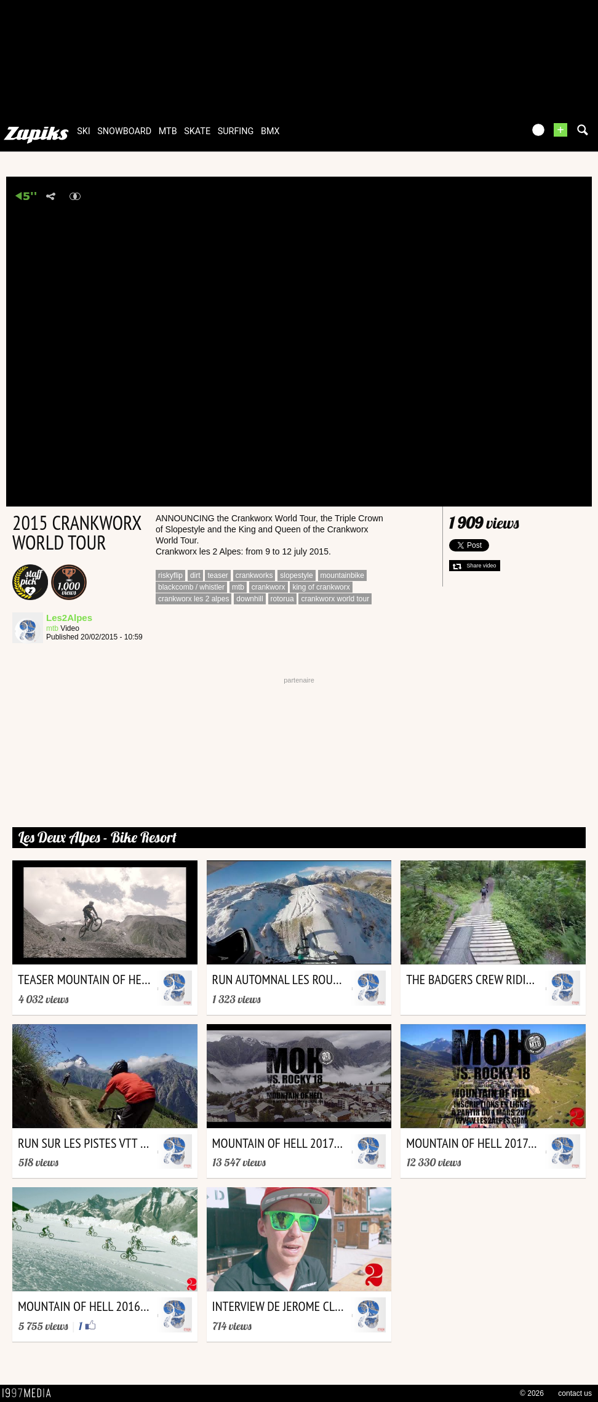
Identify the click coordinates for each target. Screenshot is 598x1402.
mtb (168, 131)
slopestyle (296, 575)
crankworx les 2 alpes (193, 599)
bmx (270, 131)
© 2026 (532, 1393)
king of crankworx (320, 587)
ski (83, 131)
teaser (217, 575)
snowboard (124, 131)
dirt (195, 575)
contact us (575, 1393)
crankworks (254, 575)
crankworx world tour (335, 599)
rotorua (282, 599)
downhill (249, 599)
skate (197, 131)
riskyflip (170, 575)
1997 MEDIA (30, 1393)
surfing (236, 131)
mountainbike (342, 575)
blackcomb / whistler (191, 587)
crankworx (268, 587)
